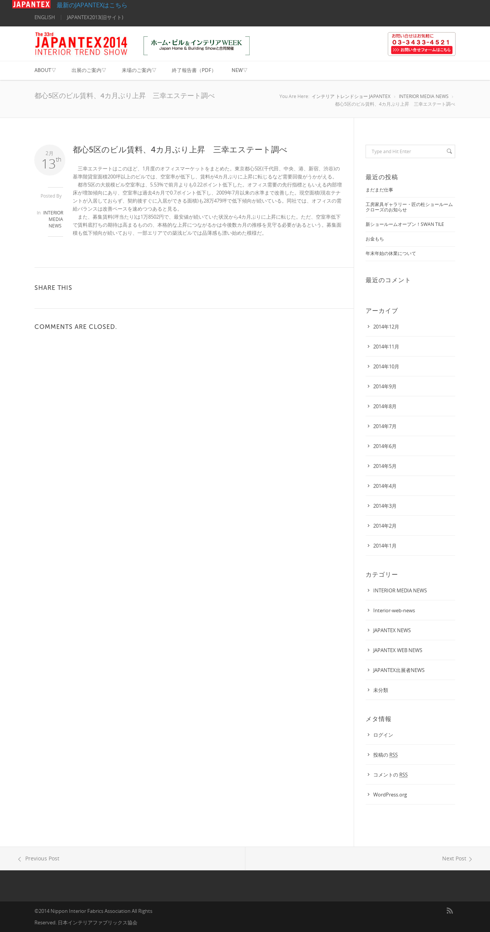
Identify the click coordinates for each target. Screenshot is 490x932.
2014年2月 (385, 525)
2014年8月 (385, 406)
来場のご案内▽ (139, 70)
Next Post (458, 858)
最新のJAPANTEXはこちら (69, 5)
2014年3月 (385, 505)
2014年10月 (386, 366)
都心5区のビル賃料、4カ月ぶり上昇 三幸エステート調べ (180, 149)
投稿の (385, 754)
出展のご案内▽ (89, 70)
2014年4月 (385, 485)
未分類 (380, 690)
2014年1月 (385, 545)
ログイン (383, 734)
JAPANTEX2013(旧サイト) (95, 17)
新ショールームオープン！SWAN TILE (405, 224)
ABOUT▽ (45, 70)
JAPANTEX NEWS (392, 630)
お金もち (375, 238)
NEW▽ (240, 70)
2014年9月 (385, 386)
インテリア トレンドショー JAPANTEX (351, 96)
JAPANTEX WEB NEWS (397, 650)
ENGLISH (44, 17)
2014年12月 (386, 326)
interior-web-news (394, 610)
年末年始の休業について (391, 253)
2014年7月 (385, 426)
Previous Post (37, 858)
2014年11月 (386, 346)
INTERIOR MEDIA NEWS (424, 96)
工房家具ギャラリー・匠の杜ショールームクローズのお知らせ (409, 207)
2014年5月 (385, 466)
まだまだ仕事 (379, 189)
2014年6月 (385, 446)
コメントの (390, 774)
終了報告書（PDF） (194, 70)
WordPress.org (390, 794)
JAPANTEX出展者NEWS (399, 670)
